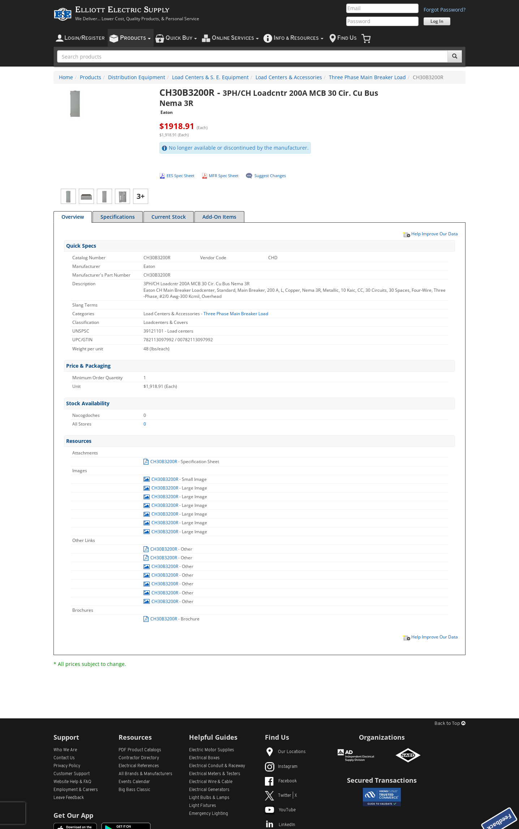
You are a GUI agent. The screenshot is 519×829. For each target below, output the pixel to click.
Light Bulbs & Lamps (209, 798)
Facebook (281, 781)
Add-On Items (219, 216)
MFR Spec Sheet (224, 175)
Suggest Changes (270, 175)
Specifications (117, 216)
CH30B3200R (160, 461)
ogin (84, 38)
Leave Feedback (68, 798)
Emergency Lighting (208, 814)
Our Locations (285, 752)
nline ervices (235, 38)
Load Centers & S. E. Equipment (210, 77)
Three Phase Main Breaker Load (367, 77)
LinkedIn (280, 825)
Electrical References (139, 766)
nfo (298, 38)
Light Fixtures (202, 806)
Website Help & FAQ (72, 782)
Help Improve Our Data (430, 233)
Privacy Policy (66, 766)
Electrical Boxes (204, 758)
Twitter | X (281, 796)
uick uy (181, 38)
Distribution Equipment (136, 77)
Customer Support (71, 774)
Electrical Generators (209, 790)
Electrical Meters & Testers (214, 774)
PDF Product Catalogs (140, 750)
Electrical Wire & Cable (210, 782)
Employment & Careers (75, 790)
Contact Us (64, 758)
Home (66, 77)
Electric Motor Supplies (211, 750)
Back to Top (450, 723)
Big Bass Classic (134, 790)
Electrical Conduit (217, 766)
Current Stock (168, 216)
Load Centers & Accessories (289, 77)
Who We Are (65, 750)
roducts (135, 38)
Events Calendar (134, 782)
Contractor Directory (139, 758)
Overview (72, 216)
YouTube (280, 810)
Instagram (281, 767)
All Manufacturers (145, 774)
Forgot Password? (445, 9)
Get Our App (73, 815)
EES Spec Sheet (180, 175)
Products (90, 77)
